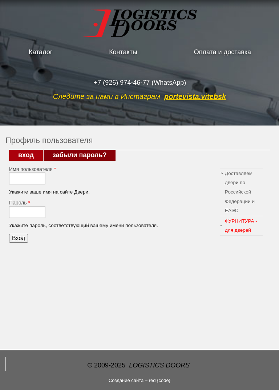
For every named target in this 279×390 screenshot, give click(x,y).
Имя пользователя (32, 169)
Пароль (19, 202)
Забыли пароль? (80, 155)
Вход (30, 155)
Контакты (123, 52)
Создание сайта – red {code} (139, 380)
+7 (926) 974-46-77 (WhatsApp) (140, 82)
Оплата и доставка (222, 52)
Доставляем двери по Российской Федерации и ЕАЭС (240, 192)
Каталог (40, 52)
